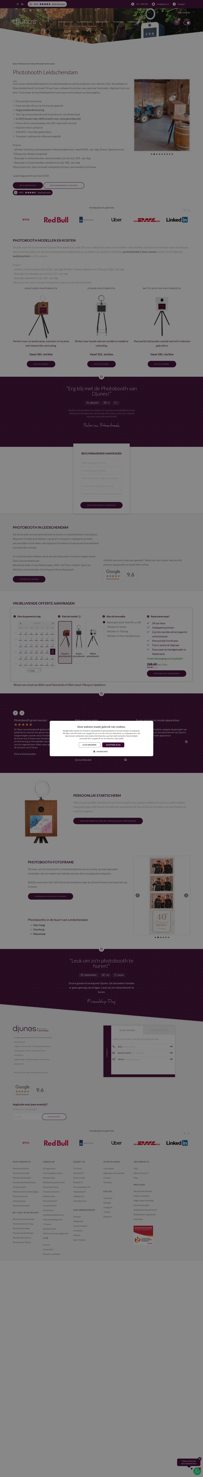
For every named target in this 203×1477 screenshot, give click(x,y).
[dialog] (101, 738)
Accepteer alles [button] (113, 745)
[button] (101, 751)
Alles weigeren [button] (89, 745)
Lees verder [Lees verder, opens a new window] (119, 738)
